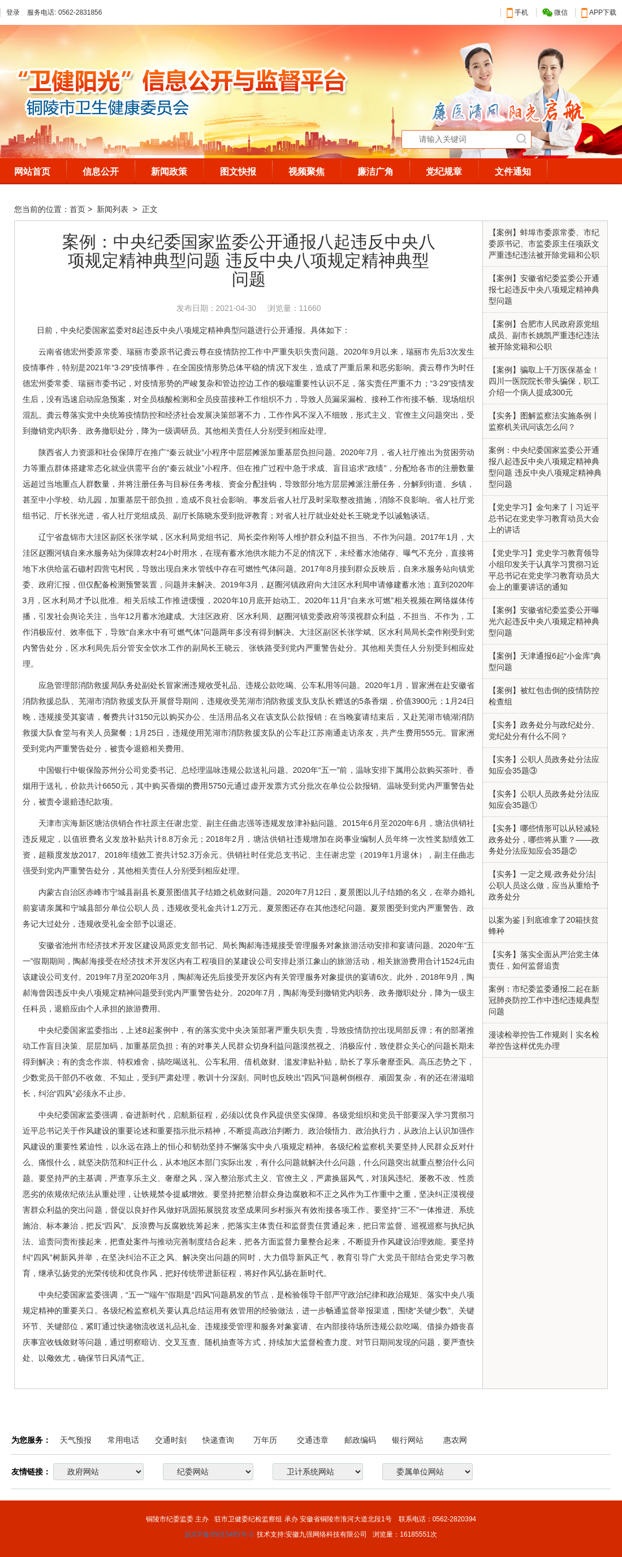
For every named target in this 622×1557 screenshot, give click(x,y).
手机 (517, 12)
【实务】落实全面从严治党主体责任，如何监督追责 (544, 960)
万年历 (265, 1439)
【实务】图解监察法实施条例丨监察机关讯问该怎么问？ (544, 421)
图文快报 (238, 171)
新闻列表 (114, 209)
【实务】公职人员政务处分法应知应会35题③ (544, 765)
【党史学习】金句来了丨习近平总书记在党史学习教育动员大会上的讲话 (544, 518)
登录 (13, 12)
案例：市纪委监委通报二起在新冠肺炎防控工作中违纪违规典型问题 (544, 1000)
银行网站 (408, 1439)
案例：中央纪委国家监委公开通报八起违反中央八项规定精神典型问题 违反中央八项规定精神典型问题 (545, 467)
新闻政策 (169, 171)
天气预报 (76, 1439)
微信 (555, 12)
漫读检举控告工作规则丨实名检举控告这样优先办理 (544, 1040)
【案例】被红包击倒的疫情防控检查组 (544, 696)
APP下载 (598, 12)
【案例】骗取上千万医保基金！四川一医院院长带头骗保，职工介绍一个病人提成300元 (544, 381)
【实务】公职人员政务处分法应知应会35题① (544, 799)
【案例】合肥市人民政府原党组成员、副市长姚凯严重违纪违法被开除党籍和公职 (544, 335)
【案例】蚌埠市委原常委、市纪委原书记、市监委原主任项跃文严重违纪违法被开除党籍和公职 (544, 244)
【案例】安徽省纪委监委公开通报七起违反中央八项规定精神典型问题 (544, 289)
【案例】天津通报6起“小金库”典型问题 (545, 661)
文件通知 (513, 171)
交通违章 (313, 1439)
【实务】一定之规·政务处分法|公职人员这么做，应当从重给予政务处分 (544, 885)
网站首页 (32, 171)
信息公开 (101, 171)
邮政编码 (360, 1439)
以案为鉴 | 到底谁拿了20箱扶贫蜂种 (544, 925)
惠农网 (455, 1439)
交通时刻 (171, 1439)
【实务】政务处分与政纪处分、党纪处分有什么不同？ (544, 730)
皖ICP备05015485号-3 (219, 1534)
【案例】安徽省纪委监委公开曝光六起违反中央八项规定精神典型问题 (544, 621)
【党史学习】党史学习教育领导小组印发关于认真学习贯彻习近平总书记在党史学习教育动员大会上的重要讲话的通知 (544, 569)
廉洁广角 (375, 171)
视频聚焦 (306, 171)
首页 (77, 209)
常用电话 (123, 1439)
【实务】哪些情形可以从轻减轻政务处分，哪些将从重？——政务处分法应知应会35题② (544, 839)
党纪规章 (444, 171)
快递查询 (218, 1439)
